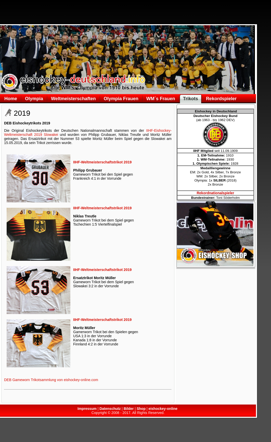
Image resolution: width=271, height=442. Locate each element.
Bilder (129, 409)
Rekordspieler (221, 98)
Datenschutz (110, 409)
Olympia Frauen (121, 98)
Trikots (190, 98)
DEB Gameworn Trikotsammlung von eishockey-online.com (51, 380)
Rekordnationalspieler (215, 193)
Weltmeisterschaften (73, 98)
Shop (141, 409)
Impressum (87, 409)
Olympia (34, 98)
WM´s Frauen (160, 98)
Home (10, 98)
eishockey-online (162, 409)
